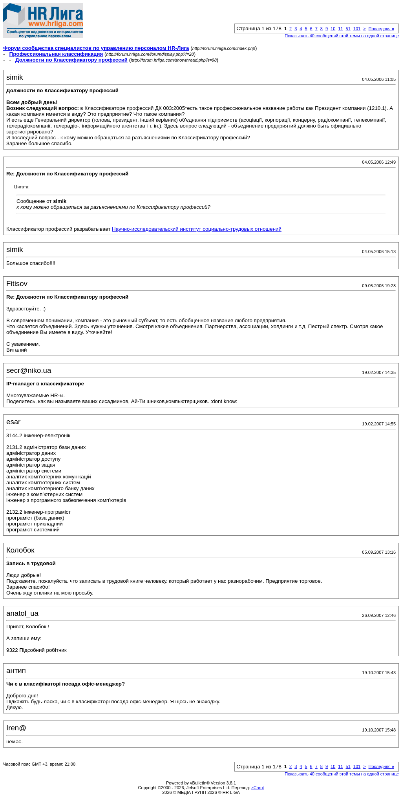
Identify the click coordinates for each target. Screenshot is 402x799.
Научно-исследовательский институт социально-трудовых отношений (196, 229)
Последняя (381, 28)
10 (333, 28)
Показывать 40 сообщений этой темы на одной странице (342, 35)
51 (348, 28)
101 (356, 28)
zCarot (257, 787)
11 (340, 28)
